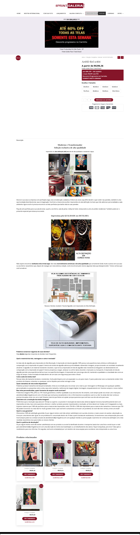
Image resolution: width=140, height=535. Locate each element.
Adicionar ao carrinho (103, 100)
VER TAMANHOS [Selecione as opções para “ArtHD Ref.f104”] (83, 474)
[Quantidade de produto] (87, 100)
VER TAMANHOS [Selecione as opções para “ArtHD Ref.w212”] (111, 474)
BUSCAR (101, 13)
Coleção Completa (91, 57)
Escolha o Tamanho (89, 83)
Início (83, 57)
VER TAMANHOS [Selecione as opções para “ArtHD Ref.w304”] (29, 474)
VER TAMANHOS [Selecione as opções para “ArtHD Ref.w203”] (56, 474)
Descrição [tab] (19, 140)
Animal (100, 57)
